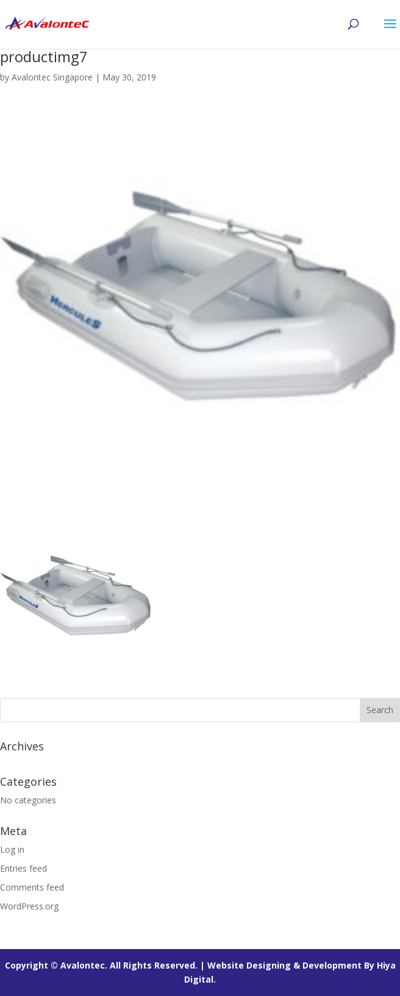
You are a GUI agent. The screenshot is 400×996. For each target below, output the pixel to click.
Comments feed (32, 887)
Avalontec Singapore (52, 77)
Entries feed (23, 868)
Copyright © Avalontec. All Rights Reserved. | (106, 965)
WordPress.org (29, 906)
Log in (12, 849)
